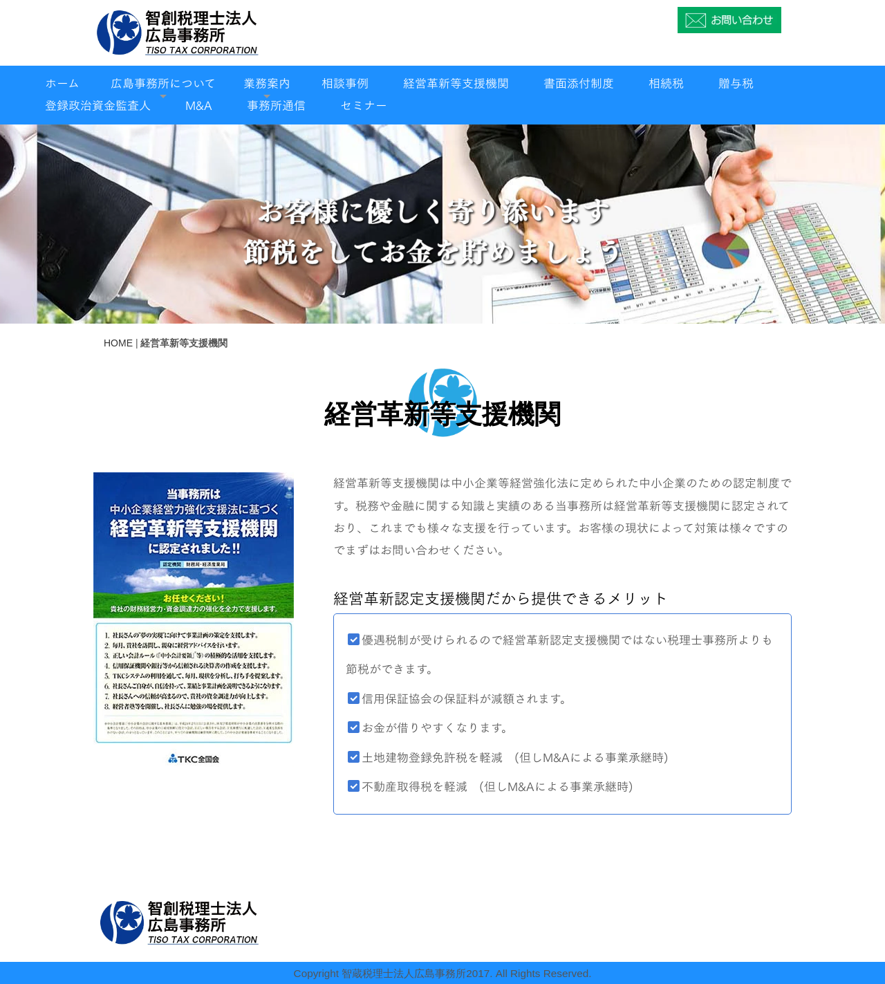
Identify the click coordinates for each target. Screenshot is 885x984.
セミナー (363, 105)
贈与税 (736, 83)
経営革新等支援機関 (456, 83)
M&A (198, 105)
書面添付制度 (578, 83)
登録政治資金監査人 (98, 105)
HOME (118, 343)
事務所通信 (276, 105)
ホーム (62, 83)
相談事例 (345, 83)
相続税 (666, 83)
